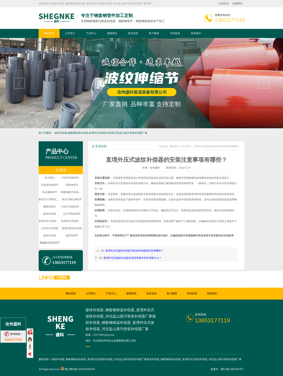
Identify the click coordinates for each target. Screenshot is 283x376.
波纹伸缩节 (72, 235)
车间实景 (175, 33)
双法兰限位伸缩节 (72, 199)
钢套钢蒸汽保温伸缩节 (72, 192)
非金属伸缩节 (49, 192)
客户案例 (154, 33)
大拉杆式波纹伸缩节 (72, 177)
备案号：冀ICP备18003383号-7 (227, 369)
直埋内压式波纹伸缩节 (50, 221)
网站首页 (49, 33)
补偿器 (60, 170)
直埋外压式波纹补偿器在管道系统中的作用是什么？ (132, 258)
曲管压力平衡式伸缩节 (50, 199)
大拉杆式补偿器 (49, 228)
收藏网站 (237, 3)
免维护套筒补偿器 (72, 228)
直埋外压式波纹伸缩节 (72, 221)
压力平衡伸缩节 (72, 213)
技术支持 (133, 33)
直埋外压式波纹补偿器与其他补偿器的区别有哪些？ (134, 250)
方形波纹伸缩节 (49, 185)
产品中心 (91, 33)
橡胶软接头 (49, 206)
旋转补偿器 (49, 213)
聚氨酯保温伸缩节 (50, 242)
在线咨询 (224, 3)
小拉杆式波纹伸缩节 (72, 206)
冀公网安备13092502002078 (80, 369)
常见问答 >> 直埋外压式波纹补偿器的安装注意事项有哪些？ (211, 146)
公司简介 (70, 33)
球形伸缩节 (72, 185)
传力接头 (50, 177)
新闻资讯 (112, 33)
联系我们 (196, 33)
